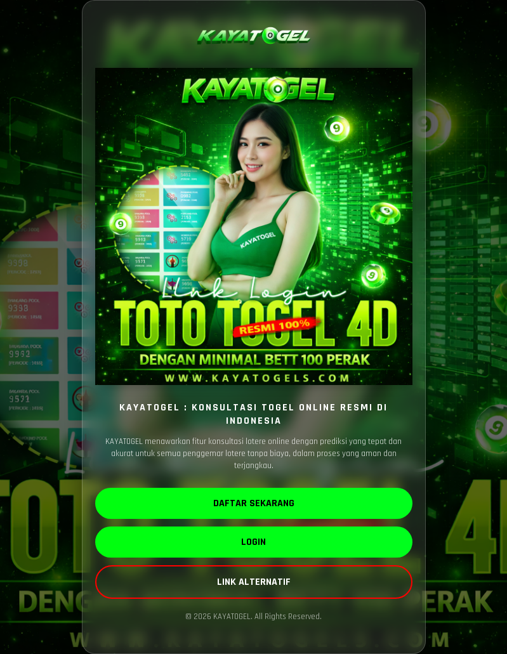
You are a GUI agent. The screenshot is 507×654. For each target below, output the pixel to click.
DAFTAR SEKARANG (253, 503)
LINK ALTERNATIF (254, 582)
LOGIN (253, 542)
